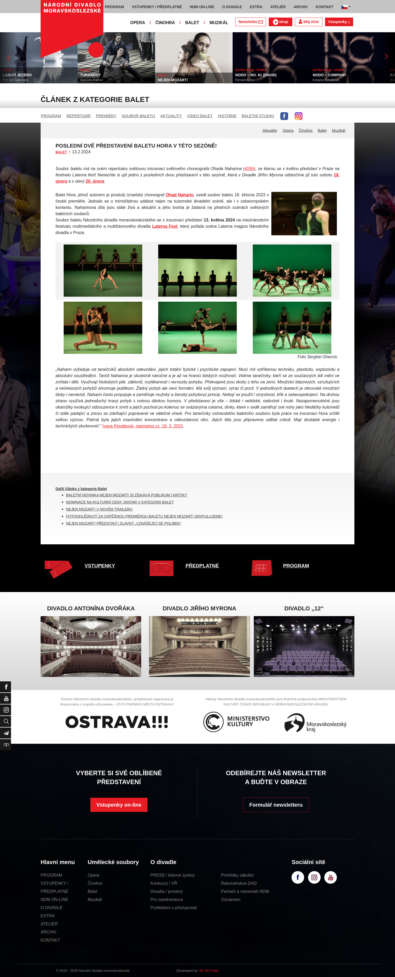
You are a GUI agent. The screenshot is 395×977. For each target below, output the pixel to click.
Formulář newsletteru (276, 805)
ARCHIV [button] (301, 7)
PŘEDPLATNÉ (202, 565)
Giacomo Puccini (91, 80)
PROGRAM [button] (114, 7)
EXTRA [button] (256, 7)
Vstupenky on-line (118, 805)
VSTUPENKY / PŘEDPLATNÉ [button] (157, 7)
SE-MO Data (209, 971)
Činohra (305, 130)
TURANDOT (90, 75)
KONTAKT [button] (324, 7)
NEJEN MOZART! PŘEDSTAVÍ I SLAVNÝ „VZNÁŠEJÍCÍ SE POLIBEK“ (123, 523)
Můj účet (309, 21)
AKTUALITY (171, 115)
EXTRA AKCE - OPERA (251, 70)
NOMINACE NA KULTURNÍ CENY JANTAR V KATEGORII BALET (120, 502)
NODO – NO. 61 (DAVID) (256, 75)
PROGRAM (51, 115)
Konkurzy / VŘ (163, 883)
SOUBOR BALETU (138, 115)
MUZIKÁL (219, 22)
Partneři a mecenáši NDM (245, 891)
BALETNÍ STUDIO (258, 115)
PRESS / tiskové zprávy (172, 875)
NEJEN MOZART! (173, 80)
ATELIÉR (49, 924)
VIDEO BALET (200, 115)
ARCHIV (48, 932)
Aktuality (269, 130)
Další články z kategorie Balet (81, 489)
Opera (288, 130)
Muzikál (338, 130)
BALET (192, 22)
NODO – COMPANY (329, 75)
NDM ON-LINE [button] (202, 7)
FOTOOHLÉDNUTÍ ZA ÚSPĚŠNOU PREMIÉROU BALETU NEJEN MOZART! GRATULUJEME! (144, 516)
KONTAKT (50, 940)
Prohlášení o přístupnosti (173, 907)
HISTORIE (227, 115)
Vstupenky (339, 22)
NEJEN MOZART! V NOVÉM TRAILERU (99, 509)
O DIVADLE (52, 907)
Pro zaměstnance (166, 899)
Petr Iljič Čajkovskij (15, 80)
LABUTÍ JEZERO (17, 75)
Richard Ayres (244, 80)
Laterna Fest (165, 226)
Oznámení (230, 899)
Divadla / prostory (166, 891)
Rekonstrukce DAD (239, 883)
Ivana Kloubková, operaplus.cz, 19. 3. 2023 (142, 426)
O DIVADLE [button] (232, 7)
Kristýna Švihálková (326, 80)
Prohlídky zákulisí (237, 875)
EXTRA (47, 916)
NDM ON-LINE (54, 899)
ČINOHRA (165, 22)
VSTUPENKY (100, 565)
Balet (322, 130)
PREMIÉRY (106, 115)
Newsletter (250, 22)
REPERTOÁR (79, 115)
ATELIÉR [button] (278, 7)
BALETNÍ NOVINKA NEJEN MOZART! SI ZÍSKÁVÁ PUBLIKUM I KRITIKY (126, 495)
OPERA (137, 22)
